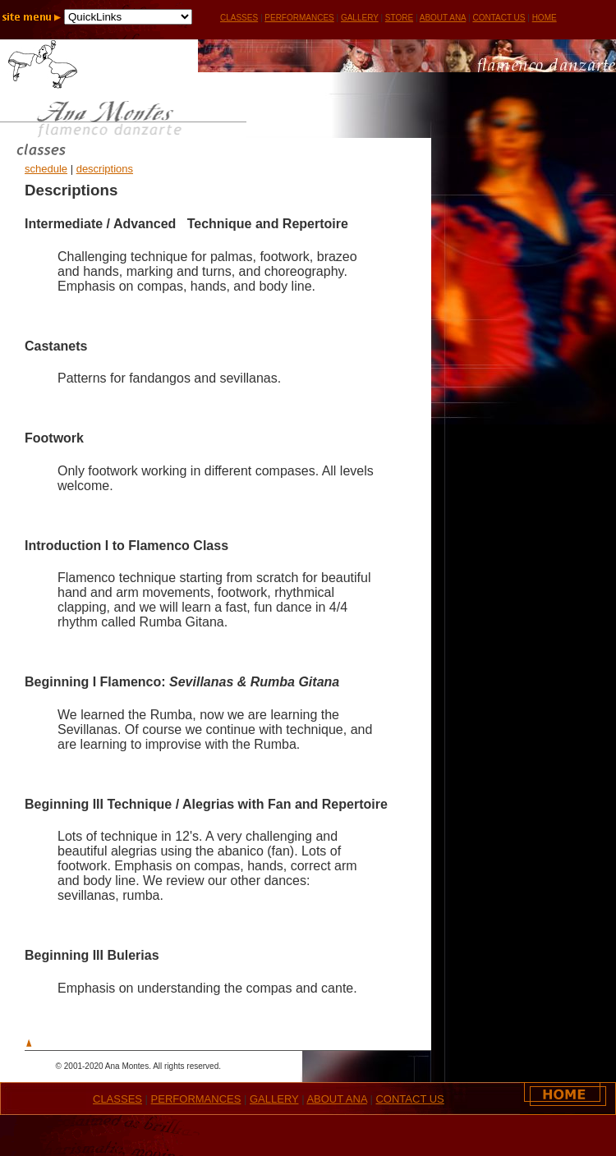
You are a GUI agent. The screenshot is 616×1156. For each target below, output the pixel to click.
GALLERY (360, 17)
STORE (399, 17)
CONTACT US (498, 17)
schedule (46, 169)
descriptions (104, 169)
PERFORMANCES (298, 17)
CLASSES (117, 1099)
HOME (544, 17)
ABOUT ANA (443, 17)
